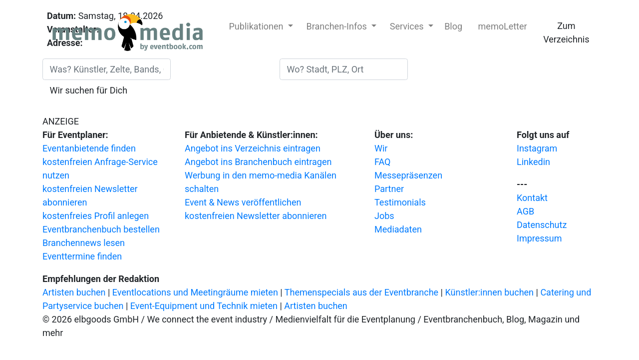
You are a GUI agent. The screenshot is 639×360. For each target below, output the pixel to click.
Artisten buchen (74, 292)
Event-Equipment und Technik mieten (204, 305)
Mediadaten (398, 229)
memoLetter (501, 26)
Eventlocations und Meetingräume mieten (195, 292)
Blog (453, 26)
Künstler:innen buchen (489, 292)
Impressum (539, 238)
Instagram (537, 148)
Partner (389, 189)
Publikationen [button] (257, 26)
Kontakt (532, 197)
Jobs (384, 215)
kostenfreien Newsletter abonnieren (256, 215)
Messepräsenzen (408, 175)
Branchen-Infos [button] (338, 26)
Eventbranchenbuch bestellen (101, 229)
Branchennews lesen (83, 243)
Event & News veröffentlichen (243, 202)
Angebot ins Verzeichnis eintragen (252, 148)
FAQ (382, 161)
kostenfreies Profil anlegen (95, 215)
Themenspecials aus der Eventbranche (361, 292)
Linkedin (533, 161)
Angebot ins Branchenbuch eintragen (258, 161)
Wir (380, 148)
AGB (525, 211)
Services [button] (408, 26)
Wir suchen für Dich (89, 90)
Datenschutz (542, 225)
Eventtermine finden (82, 256)
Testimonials (400, 202)
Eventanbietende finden (89, 148)
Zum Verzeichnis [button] (566, 32)
